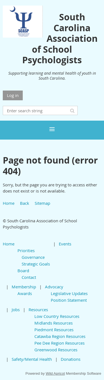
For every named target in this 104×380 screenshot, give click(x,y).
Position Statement (69, 300)
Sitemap (42, 203)
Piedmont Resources (53, 329)
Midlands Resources (53, 323)
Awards (24, 293)
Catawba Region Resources (59, 336)
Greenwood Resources (55, 349)
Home (8, 203)
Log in (13, 95)
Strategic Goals (36, 264)
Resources (38, 309)
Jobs (16, 309)
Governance (33, 257)
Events (65, 244)
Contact (29, 277)
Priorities (26, 250)
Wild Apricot (55, 373)
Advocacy (54, 286)
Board (23, 270)
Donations (70, 359)
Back (24, 203)
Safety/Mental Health (32, 359)
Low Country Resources (56, 316)
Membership (24, 286)
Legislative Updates (69, 293)
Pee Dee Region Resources (59, 343)
